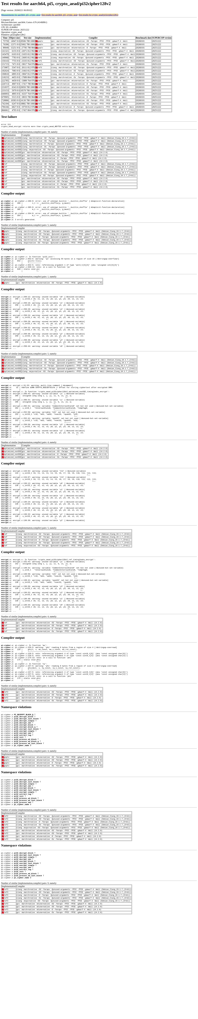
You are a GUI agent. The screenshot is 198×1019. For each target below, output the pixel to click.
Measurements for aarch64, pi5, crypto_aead (20, 15)
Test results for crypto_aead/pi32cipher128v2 (98, 15)
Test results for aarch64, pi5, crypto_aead (59, 15)
